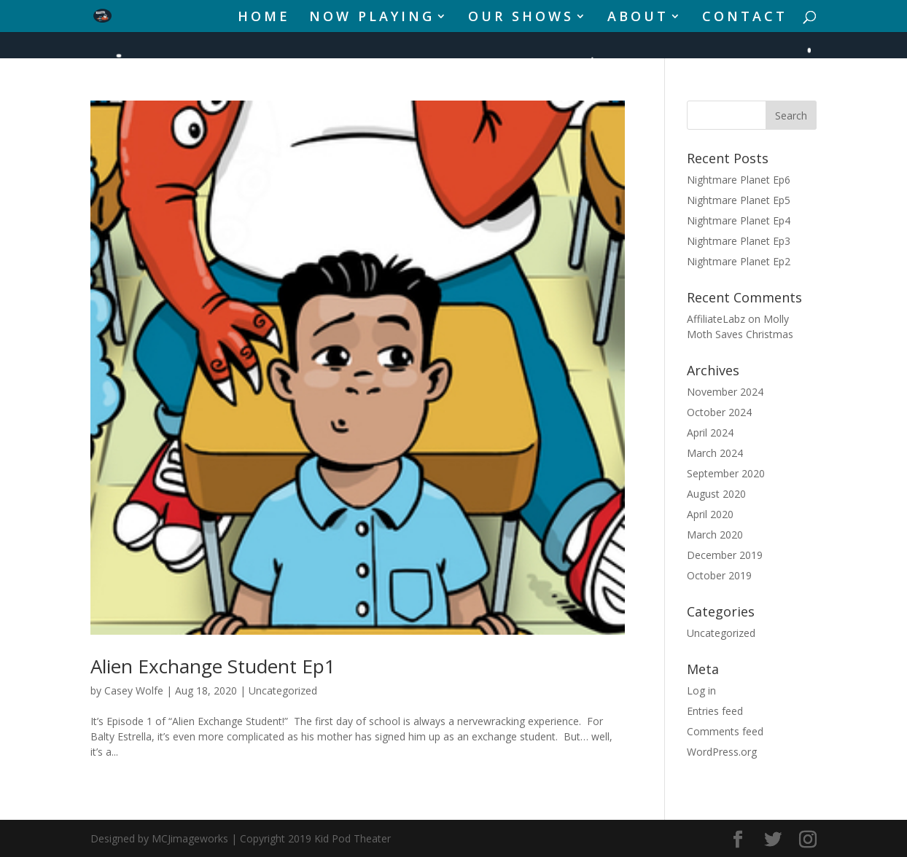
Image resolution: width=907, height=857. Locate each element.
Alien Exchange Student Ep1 (212, 666)
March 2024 (715, 453)
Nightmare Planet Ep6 (738, 180)
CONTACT (744, 18)
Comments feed (725, 731)
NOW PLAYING (372, 18)
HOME (264, 18)
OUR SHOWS (521, 18)
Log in (701, 690)
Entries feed (715, 711)
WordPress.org (722, 752)
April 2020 (710, 514)
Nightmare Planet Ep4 (738, 220)
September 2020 (726, 473)
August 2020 (716, 494)
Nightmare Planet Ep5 (738, 200)
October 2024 (719, 412)
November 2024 (725, 392)
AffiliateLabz (716, 319)
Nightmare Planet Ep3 (738, 241)
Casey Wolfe (133, 690)
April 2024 (710, 432)
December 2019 (725, 555)
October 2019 (719, 575)
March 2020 (715, 534)
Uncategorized (283, 690)
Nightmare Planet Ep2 (738, 261)
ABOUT (638, 18)
